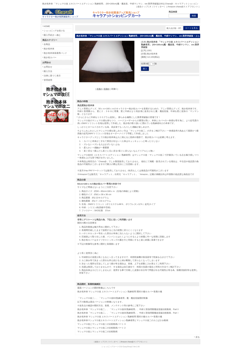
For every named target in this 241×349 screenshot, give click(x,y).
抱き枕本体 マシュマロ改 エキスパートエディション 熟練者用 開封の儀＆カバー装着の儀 (119, 291)
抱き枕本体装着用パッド (55, 53)
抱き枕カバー (50, 57)
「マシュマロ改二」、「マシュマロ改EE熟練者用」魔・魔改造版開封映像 (112, 298)
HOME (47, 26)
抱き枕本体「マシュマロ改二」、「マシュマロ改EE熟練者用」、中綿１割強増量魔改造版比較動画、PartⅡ (128, 309)
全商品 (47, 44)
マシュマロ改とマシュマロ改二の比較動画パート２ (101, 328)
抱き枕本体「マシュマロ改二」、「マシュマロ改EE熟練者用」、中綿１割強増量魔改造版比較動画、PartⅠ (128, 313)
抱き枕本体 (49, 48)
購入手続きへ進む (52, 35)
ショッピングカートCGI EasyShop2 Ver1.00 (120, 346)
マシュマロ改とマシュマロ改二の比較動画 (97, 331)
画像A (99, 89)
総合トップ (142, 6)
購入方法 (48, 71)
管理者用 (48, 80)
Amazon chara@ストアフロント (183, 6)
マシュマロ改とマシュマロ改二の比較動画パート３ (101, 324)
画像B (106, 89)
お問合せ (48, 67)
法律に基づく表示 (52, 75)
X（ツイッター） (158, 6)
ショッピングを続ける (54, 30)
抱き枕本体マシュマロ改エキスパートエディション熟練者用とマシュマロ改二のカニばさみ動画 (122, 320)
